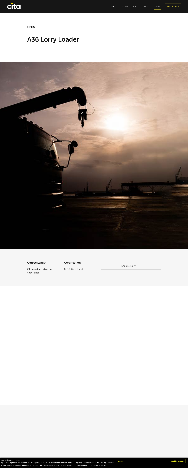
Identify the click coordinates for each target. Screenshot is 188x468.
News (157, 6)
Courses (124, 6)
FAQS (146, 6)
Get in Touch (173, 6)
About (136, 6)
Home (111, 6)
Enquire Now (131, 265)
